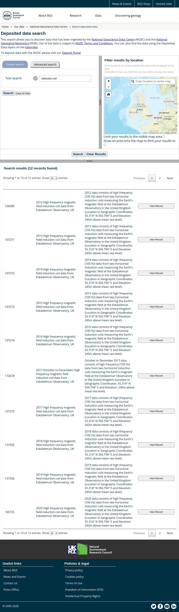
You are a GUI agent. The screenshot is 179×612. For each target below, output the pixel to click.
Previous (139, 178)
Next (170, 178)
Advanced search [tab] (45, 64)
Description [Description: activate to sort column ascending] (73, 185)
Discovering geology (128, 15)
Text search (22, 78)
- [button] (108, 87)
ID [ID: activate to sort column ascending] (7, 185)
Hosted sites (164, 4)
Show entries (55, 178)
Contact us (10, 464)
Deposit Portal (71, 53)
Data (98, 15)
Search (78, 154)
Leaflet (144, 133)
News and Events (14, 457)
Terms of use (73, 464)
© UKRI (10, 487)
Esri (161, 133)
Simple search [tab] (15, 64)
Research (76, 15)
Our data (19, 26)
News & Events (121, 4)
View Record (167, 200)
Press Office (11, 470)
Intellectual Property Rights (82, 477)
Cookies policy (74, 457)
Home (5, 26)
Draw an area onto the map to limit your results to (140, 141)
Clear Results (96, 154)
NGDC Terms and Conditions (94, 43)
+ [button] (109, 81)
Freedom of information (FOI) (84, 470)
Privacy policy (74, 451)
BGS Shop (143, 4)
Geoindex (31, 47)
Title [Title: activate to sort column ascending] (22, 185)
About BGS (45, 15)
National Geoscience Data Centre (48, 26)
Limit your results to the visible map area (133, 136)
